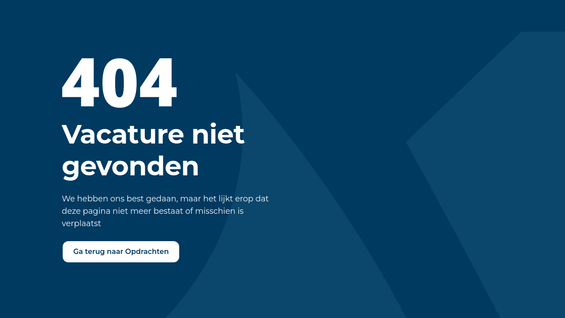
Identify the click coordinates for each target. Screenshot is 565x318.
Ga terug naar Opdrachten (121, 251)
